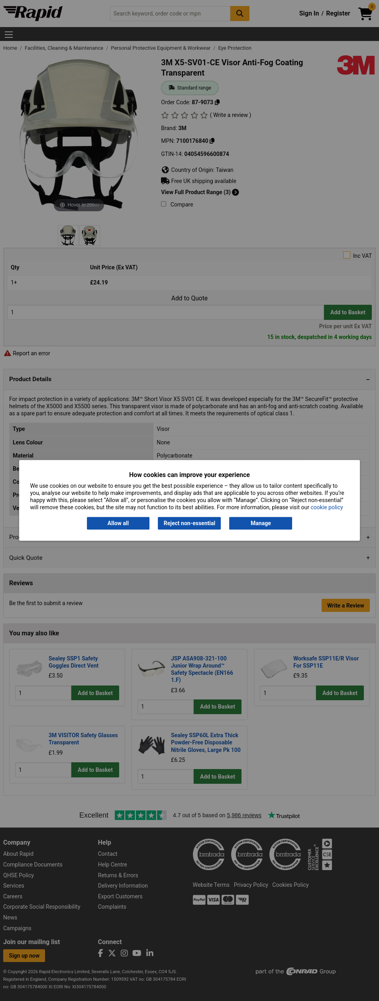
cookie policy (326, 507)
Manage (261, 523)
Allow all (118, 523)
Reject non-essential (189, 523)
